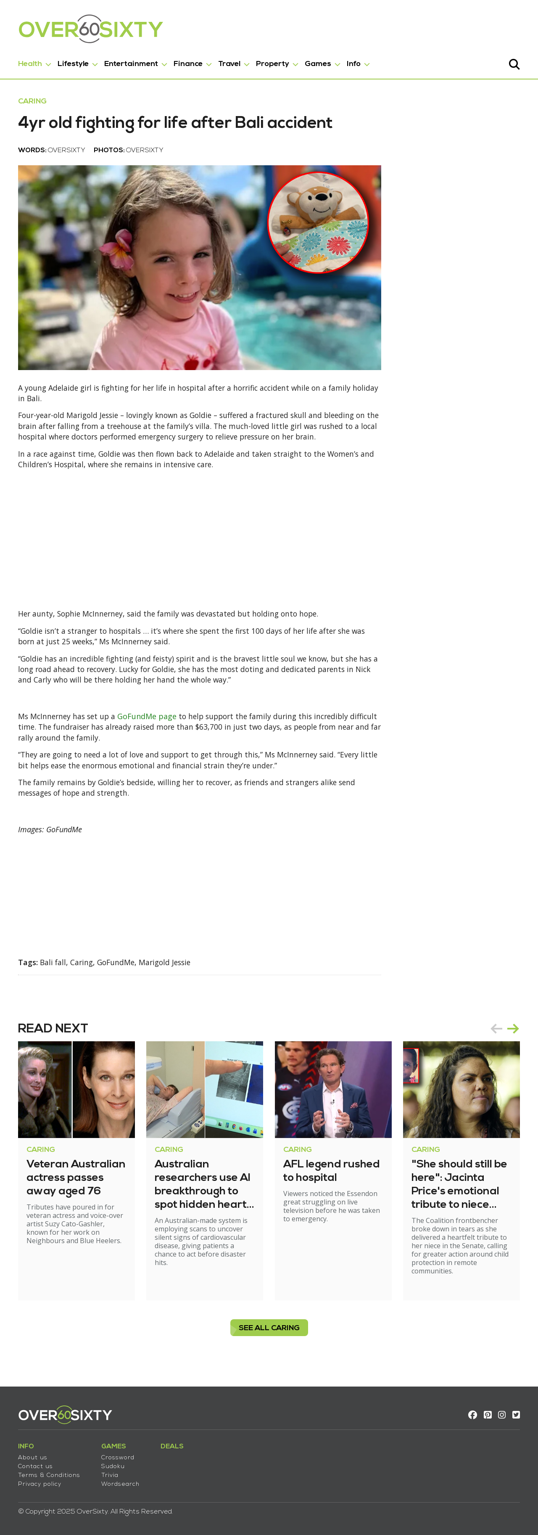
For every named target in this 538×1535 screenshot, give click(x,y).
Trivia (108, 1473)
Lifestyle (71, 62)
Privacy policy (38, 1482)
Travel (228, 62)
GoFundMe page (149, 722)
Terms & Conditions (48, 1473)
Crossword (116, 1455)
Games (316, 62)
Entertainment (130, 62)
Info (352, 62)
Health (29, 62)
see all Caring (269, 1336)
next (514, 1036)
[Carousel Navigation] (506, 1036)
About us (31, 1455)
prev (497, 1036)
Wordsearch (119, 1482)
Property (271, 62)
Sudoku (112, 1464)
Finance (186, 62)
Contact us (34, 1464)
